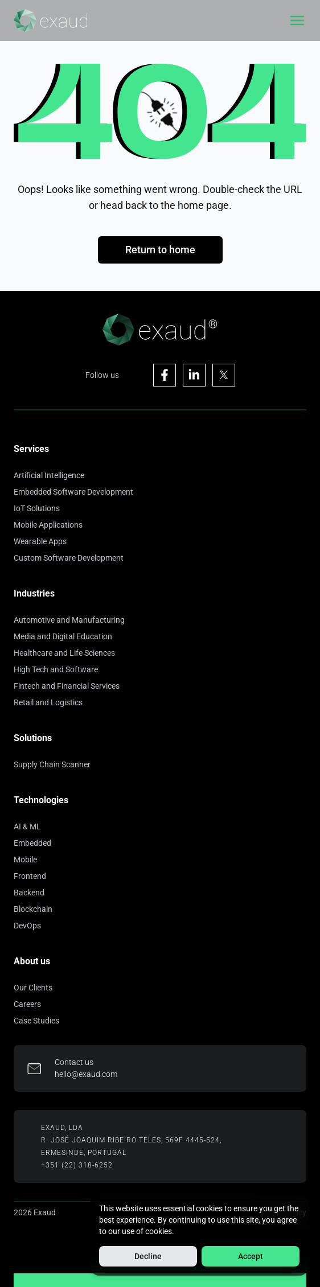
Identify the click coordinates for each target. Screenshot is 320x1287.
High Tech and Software (56, 669)
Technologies (41, 800)
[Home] (50, 20)
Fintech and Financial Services (67, 685)
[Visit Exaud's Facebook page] (164, 375)
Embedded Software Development (73, 491)
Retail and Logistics (48, 702)
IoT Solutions (37, 508)
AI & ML (27, 826)
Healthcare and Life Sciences (64, 652)
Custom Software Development (69, 557)
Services (31, 448)
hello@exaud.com (86, 1074)
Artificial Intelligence (49, 475)
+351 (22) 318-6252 (77, 1165)
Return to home (160, 250)
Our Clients (33, 987)
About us (32, 961)
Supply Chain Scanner (52, 764)
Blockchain (33, 909)
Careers (27, 1004)
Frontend (30, 876)
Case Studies (36, 1020)
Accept (250, 1256)
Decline (148, 1256)
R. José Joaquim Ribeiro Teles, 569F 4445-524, (131, 1140)
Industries (34, 593)
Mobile (25, 859)
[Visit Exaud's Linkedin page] (194, 375)
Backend (29, 892)
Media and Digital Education (63, 636)
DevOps (27, 925)
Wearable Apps (40, 541)
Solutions (33, 738)
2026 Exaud (35, 1212)
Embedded (32, 843)
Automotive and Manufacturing (69, 619)
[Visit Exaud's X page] (223, 375)
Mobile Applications (48, 524)
